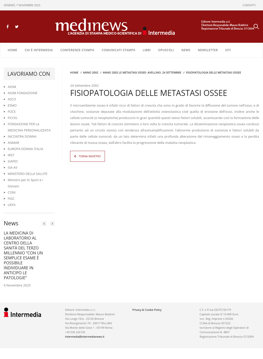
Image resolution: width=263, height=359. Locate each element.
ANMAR (13, 142)
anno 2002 (90, 72)
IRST (11, 155)
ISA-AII (12, 167)
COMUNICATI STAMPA (118, 50)
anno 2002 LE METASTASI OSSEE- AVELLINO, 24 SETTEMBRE (142, 72)
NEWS (185, 50)
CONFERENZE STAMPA (77, 50)
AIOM (12, 86)
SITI (228, 50)
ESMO (12, 105)
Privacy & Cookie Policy (146, 310)
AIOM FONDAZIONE (23, 93)
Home (12, 50)
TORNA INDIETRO (90, 156)
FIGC (11, 198)
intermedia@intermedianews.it (84, 336)
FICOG (12, 118)
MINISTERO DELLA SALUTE (27, 173)
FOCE (12, 111)
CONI (12, 192)
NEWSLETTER (208, 50)
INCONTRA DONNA (22, 136)
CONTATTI (249, 5)
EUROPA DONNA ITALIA (25, 149)
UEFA (12, 204)
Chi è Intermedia (39, 50)
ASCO (12, 99)
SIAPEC (13, 161)
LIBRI (147, 50)
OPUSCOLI (166, 50)
